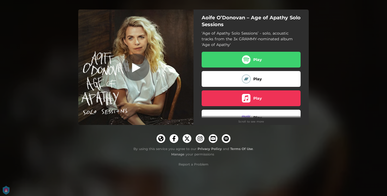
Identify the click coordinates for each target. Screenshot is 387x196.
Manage (178, 154)
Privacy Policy (210, 149)
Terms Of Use (241, 149)
